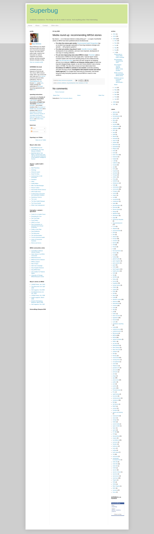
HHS (114, 273)
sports (114, 430)
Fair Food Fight (35, 218)
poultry (114, 386)
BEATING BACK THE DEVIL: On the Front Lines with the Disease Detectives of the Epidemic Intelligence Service (38, 156)
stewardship (116, 436)
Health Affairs (34, 183)
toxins (114, 448)
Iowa (114, 307)
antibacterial (116, 126)
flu (113, 248)
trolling (114, 450)
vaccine (115, 470)
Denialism (33, 179)
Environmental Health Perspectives (87, 43)
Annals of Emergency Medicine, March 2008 (37, 301)
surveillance (116, 440)
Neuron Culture (35, 187)
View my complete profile (36, 62)
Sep (115, 47)
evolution (115, 240)
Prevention (92, 55)
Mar (115, 94)
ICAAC (114, 287)
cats (114, 167)
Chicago (115, 175)
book (114, 152)
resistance (81, 83)
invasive (115, 305)
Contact (45, 25)
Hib (113, 275)
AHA (114, 122)
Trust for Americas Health (38, 237)
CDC (114, 169)
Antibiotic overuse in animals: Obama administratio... (119, 80)
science (114, 511)
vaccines (115, 474)
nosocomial (116, 357)
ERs (114, 234)
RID (114, 402)
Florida (114, 246)
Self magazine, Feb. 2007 (38, 304)
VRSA (114, 484)
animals (59, 83)
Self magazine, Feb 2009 (37, 290)
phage (114, 376)
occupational (116, 361)
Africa (114, 120)
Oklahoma (115, 365)
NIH (114, 353)
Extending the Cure (36, 216)
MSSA (114, 337)
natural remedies (117, 339)
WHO (114, 488)
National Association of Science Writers (36, 112)
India (114, 297)
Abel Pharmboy (35, 168)
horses (114, 281)
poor (114, 384)
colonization (116, 187)
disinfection (116, 215)
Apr (115, 92)
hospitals (115, 283)
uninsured (115, 456)
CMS (114, 185)
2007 (114, 104)
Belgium (115, 148)
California (115, 162)
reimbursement (117, 398)
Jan (115, 99)
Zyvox (114, 492)
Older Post (101, 95)
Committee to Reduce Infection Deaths (37, 251)
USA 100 (115, 461)
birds (114, 150)
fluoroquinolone (117, 250)
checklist (115, 173)
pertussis (115, 371)
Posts (33, 128)
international (116, 303)
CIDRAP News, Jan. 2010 (38, 284)
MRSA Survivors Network (38, 259)
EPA (114, 232)
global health (116, 259)
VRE (114, 482)
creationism (116, 201)
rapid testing (116, 394)
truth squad (116, 452)
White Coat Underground (37, 205)
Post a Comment (59, 92)
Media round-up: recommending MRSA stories (119, 74)
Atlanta (114, 136)
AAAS (114, 114)
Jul (115, 52)
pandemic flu (116, 367)
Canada (115, 164)
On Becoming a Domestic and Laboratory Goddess (38, 194)
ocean (114, 363)
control (114, 193)
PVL (114, 392)
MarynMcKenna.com (36, 147)
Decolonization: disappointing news (118, 61)
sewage (115, 419)
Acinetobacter (116, 116)
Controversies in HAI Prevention (36, 176)
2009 (114, 38)
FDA (114, 244)
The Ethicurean (35, 233)
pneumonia (116, 380)
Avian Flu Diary (35, 174)
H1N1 (114, 267)
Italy (114, 309)
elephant (115, 228)
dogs (114, 217)
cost (114, 197)
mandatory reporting (118, 323)
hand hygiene (116, 269)
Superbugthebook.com (36, 81)
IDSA (114, 291)
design (114, 211)
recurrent (115, 396)
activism (115, 118)
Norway (115, 355)
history (114, 279)
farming (115, 242)
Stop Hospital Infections (37, 267)
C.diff (114, 160)
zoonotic (115, 490)
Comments (34, 131)
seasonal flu (116, 415)
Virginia (115, 480)
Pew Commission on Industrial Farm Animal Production (37, 226)
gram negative (116, 261)
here (35, 83)
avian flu (115, 140)
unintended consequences (116, 459)
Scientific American (87, 49)
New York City (116, 349)
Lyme (114, 321)
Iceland (114, 289)
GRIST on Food (35, 222)
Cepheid (115, 171)
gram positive (116, 263)
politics (114, 382)
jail (113, 311)
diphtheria (115, 213)
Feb (115, 96)
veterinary (115, 478)
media (114, 327)
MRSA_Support (35, 261)
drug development (71, 83)
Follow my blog (117, 514)
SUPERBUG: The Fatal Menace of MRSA (37, 150)
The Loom (34, 199)
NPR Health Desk (36, 191)
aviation (115, 142)
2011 (114, 34)
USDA (114, 467)
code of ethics (34, 100)
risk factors (115, 404)
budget (114, 158)
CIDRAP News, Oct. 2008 (38, 295)
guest (114, 265)
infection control (117, 299)
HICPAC (115, 277)
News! (116, 84)
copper (114, 195)
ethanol (115, 236)
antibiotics (64, 83)
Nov (115, 43)
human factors (116, 285)
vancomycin (116, 476)
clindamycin (116, 183)
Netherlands (116, 345)
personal (115, 369)
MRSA (114, 335)
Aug (115, 50)
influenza (115, 301)
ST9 (114, 434)
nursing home (116, 359)
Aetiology (33, 170)
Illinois (114, 295)
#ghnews (115, 112)
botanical (115, 156)
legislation (115, 317)
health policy (116, 271)
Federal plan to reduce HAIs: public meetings (119, 56)
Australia (115, 138)
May (115, 89)
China (114, 179)
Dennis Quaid (116, 209)
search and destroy (118, 412)
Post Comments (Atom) (66, 98)
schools (115, 408)
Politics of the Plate (36, 229)
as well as (42, 76)
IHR (114, 293)
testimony (115, 446)
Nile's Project (34, 263)
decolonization (116, 205)
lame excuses (116, 315)
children (115, 177)
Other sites (54, 25)
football (114, 257)
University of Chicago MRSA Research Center (37, 276)
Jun (115, 87)
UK (113, 454)
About (37, 25)
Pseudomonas (116, 390)
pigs (114, 377)
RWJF (114, 406)
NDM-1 (114, 341)
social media (116, 424)
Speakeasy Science (36, 197)
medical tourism (117, 331)
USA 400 (115, 466)
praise (114, 388)
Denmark (115, 207)
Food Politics (34, 220)
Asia (114, 132)
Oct (115, 45)
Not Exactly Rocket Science (38, 189)
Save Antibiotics (35, 231)
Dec (115, 40)
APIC (114, 130)
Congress (115, 191)
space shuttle (116, 426)
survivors (115, 442)
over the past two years (66, 60)
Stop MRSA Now (35, 269)
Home (30, 25)
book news (115, 154)
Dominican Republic (118, 219)
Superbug (44, 10)
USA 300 (115, 463)
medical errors (116, 329)
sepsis (114, 418)
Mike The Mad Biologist (37, 185)
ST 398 (86, 83)
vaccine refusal (117, 472)
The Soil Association (36, 235)
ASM (114, 134)
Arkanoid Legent (35, 172)
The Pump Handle (36, 203)
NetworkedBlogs (116, 503)
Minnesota (115, 333)
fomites (114, 252)
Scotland (115, 410)
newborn (115, 351)
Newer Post (56, 95)
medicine (118, 510)
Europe (114, 238)
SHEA (114, 422)
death (114, 203)
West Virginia (116, 486)
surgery (115, 438)
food (77, 83)
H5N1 (32, 181)
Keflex (114, 313)
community (115, 189)
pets (114, 373)
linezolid (115, 319)
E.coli (114, 226)
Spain (114, 428)
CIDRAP (115, 181)
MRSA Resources (36, 257)
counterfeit (115, 199)
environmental (116, 230)
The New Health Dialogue (38, 201)
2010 (114, 36)
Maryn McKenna (36, 43)
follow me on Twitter (40, 140)
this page (40, 86)
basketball (115, 146)
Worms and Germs (36, 243)
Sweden (115, 444)
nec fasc (115, 343)
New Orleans (116, 347)
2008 (114, 102)
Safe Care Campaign (36, 265)
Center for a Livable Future (38, 214)
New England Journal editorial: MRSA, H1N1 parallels (118, 67)
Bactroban (115, 144)
